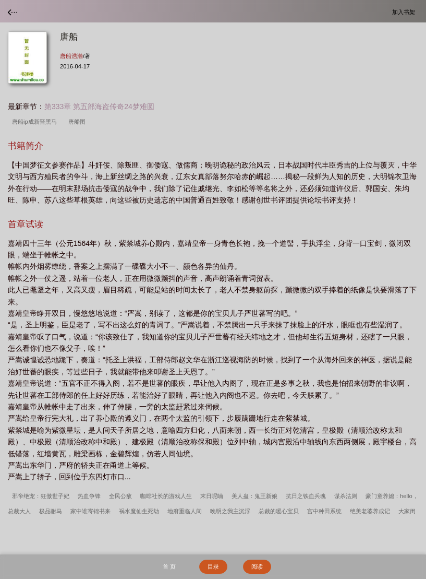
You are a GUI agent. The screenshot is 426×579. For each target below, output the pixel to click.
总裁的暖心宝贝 (279, 511)
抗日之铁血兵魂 (306, 496)
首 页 (169, 566)
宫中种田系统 (324, 511)
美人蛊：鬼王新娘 (254, 496)
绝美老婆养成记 (370, 511)
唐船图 (78, 122)
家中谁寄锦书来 (90, 511)
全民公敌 (120, 496)
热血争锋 (89, 496)
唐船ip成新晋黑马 (36, 122)
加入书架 (405, 12)
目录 (213, 566)
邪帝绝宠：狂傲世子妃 (40, 496)
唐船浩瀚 (71, 56)
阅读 (257, 566)
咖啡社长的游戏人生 (166, 496)
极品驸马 (50, 511)
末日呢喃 (211, 496)
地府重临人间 (184, 511)
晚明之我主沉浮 (230, 511)
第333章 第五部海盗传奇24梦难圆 (99, 106)
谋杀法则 (345, 496)
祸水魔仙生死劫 (139, 511)
